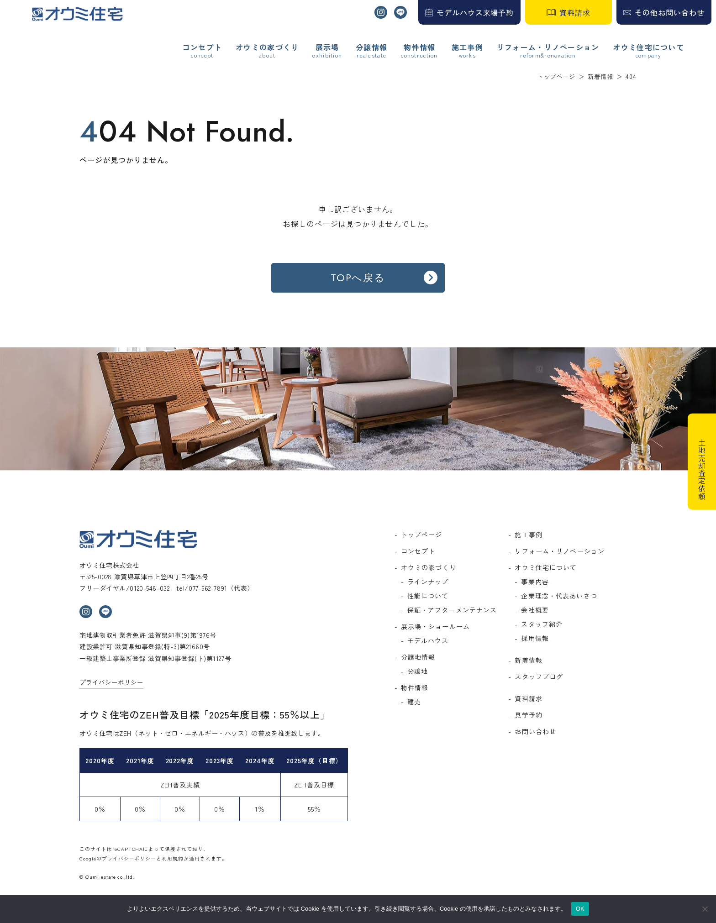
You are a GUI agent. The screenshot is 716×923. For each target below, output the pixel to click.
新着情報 (528, 660)
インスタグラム (380, 12)
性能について (428, 595)
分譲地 (417, 671)
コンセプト (202, 47)
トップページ (421, 534)
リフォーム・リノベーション (548, 47)
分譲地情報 (418, 656)
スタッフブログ (539, 676)
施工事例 (467, 47)
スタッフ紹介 (542, 624)
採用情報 (534, 638)
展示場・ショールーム (435, 626)
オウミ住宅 (77, 14)
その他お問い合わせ (670, 12)
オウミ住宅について (648, 47)
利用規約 (173, 858)
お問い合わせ (535, 731)
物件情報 (414, 687)
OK (580, 908)
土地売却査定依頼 (701, 470)
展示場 (327, 47)
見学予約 (528, 714)
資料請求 (574, 12)
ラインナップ (428, 581)
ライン (400, 12)
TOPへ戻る (358, 277)
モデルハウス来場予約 (475, 12)
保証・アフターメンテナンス (452, 609)
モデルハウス (428, 640)
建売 (414, 701)
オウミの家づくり (267, 47)
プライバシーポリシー (111, 682)
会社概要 (534, 609)
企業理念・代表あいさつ (559, 595)
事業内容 (534, 581)
